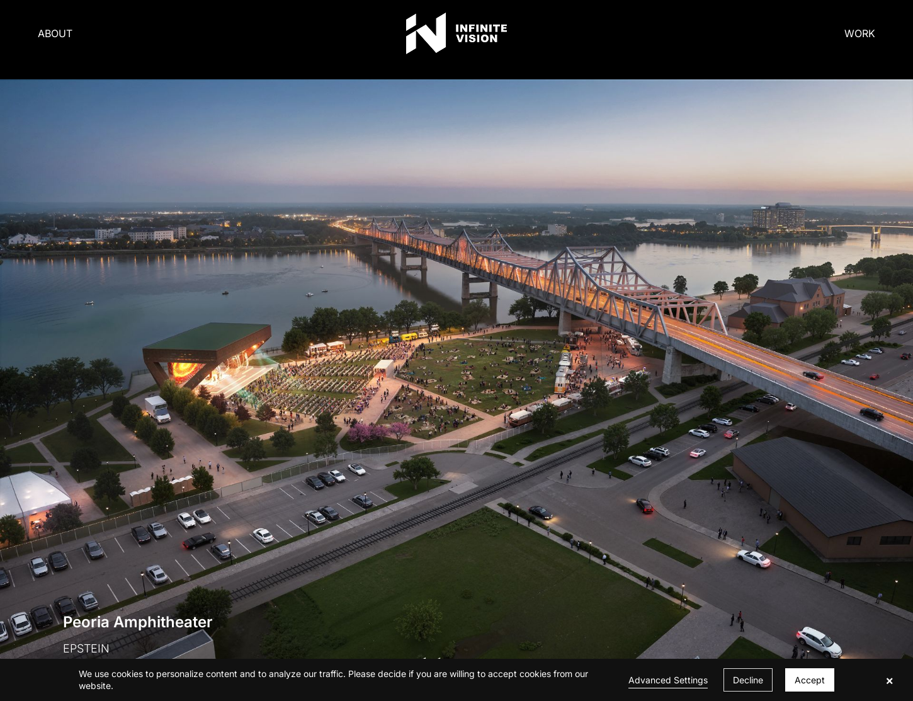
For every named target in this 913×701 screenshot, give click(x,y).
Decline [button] (748, 680)
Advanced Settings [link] (668, 680)
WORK (859, 33)
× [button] (889, 680)
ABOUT (55, 33)
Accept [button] (810, 680)
